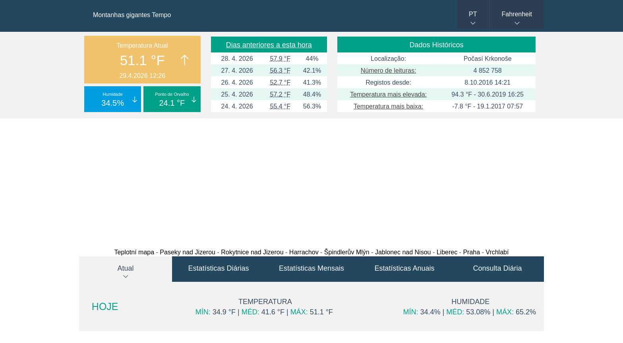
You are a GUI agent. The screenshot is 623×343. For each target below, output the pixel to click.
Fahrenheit (517, 14)
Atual (125, 268)
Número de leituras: (388, 70)
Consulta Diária (497, 268)
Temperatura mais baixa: (388, 106)
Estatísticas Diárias (218, 268)
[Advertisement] (311, 181)
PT (473, 14)
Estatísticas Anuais (404, 268)
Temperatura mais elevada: (388, 94)
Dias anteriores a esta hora (269, 45)
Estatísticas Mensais (311, 268)
